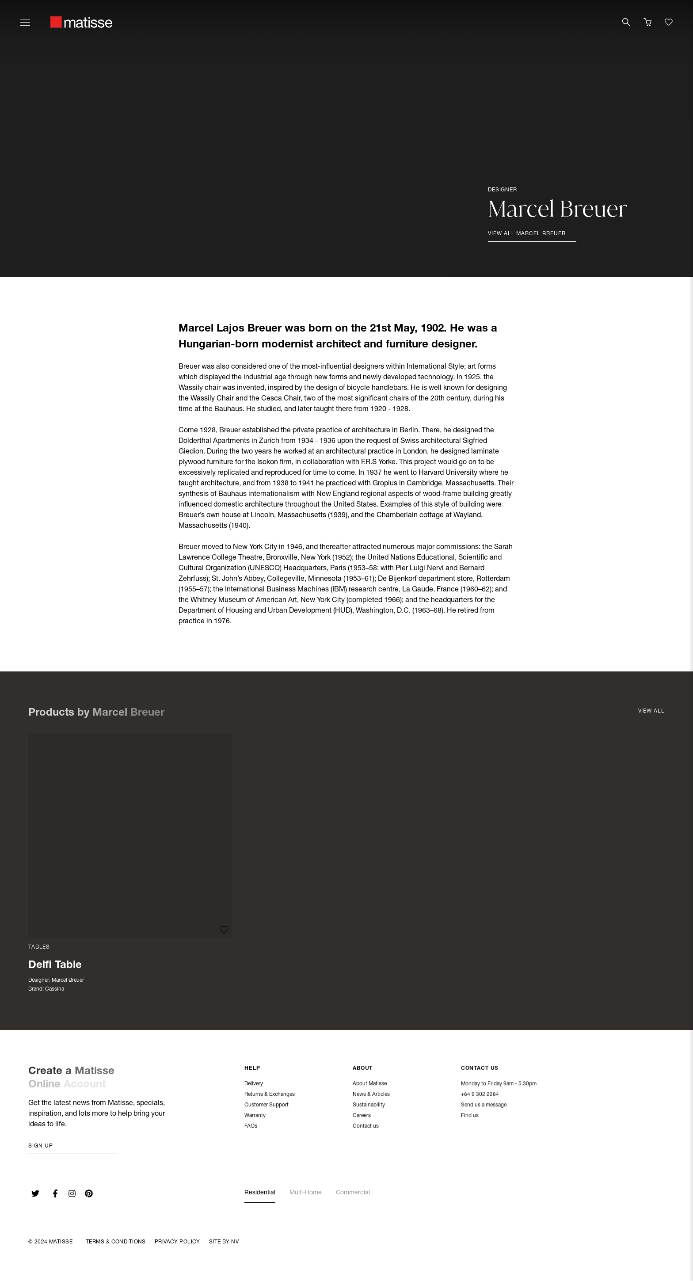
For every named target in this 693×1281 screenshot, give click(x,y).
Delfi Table (55, 966)
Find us (470, 1116)
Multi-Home (305, 1193)
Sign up (40, 1146)
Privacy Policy (177, 1242)
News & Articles (371, 1094)
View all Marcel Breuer (526, 233)
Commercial (353, 1193)
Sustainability (369, 1105)
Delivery (253, 1084)
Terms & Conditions (116, 1242)
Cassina (54, 989)
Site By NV (224, 1242)
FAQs (250, 1126)
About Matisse (370, 1084)
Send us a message (483, 1105)
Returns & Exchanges (269, 1094)
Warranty (255, 1115)
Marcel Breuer (68, 980)
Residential (259, 1193)
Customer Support (266, 1105)
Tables (39, 947)
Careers (362, 1115)
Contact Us (480, 1068)
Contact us (366, 1126)
